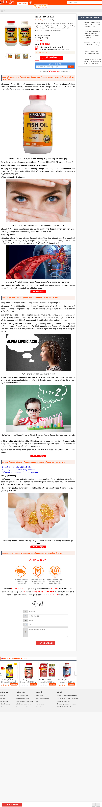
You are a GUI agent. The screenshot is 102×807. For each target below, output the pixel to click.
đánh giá (52, 20)
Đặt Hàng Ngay (51, 58)
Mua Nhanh (12, 805)
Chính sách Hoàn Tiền (22, 707)
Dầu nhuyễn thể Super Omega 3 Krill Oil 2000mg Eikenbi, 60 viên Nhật (47, 682)
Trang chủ (3, 695)
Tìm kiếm (39, 707)
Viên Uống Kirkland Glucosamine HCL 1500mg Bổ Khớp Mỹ (66, 682)
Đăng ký (38, 701)
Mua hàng (14, 684)
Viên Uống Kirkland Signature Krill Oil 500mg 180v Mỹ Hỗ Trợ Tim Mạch (28, 682)
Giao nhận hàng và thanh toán (24, 701)
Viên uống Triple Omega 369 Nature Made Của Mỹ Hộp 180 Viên (9, 682)
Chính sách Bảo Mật (22, 695)
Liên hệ (2, 707)
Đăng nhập (39, 695)
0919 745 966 (42, 6)
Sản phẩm (3, 698)
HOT (15, 664)
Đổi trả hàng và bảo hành (23, 704)
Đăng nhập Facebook (42, 698)
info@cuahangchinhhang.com (69, 704)
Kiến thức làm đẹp (5, 704)
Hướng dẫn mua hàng (22, 698)
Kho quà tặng (4, 701)
